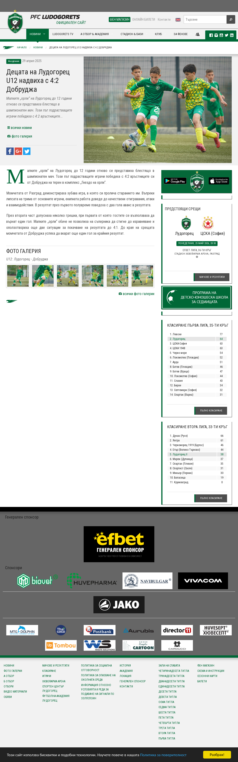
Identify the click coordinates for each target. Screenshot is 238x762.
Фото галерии (13, 671)
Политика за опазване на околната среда (98, 677)
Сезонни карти (207, 676)
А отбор (9, 676)
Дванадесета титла (172, 681)
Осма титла (166, 702)
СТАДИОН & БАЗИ (132, 34)
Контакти (164, 19)
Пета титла (166, 717)
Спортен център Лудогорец (53, 689)
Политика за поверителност (163, 754)
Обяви (8, 697)
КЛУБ (158, 34)
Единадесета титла (172, 686)
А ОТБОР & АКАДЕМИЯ (94, 34)
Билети (202, 681)
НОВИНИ (35, 34)
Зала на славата (169, 665)
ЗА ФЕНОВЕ (181, 34)
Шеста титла (167, 712)
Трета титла (167, 728)
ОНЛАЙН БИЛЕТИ (143, 19)
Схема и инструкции (210, 671)
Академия (126, 671)
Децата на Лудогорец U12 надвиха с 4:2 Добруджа (80, 47)
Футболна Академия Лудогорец (55, 698)
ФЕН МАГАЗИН (119, 19)
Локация (125, 676)
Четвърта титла (169, 723)
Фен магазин (205, 665)
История (125, 665)
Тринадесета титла (171, 676)
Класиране (49, 671)
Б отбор (9, 681)
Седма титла (167, 707)
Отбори (8, 686)
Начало (22, 47)
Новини (38, 47)
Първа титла (167, 738)
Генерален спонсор (132, 681)
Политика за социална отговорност (96, 668)
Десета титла (167, 691)
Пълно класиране (211, 410)
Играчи (46, 676)
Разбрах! (217, 754)
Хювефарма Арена (53, 681)
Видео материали (15, 691)
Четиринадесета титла (174, 671)
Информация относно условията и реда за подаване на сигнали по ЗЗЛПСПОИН (97, 691)
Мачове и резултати (212, 277)
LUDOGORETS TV (63, 34)
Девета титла (168, 697)
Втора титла (167, 733)
